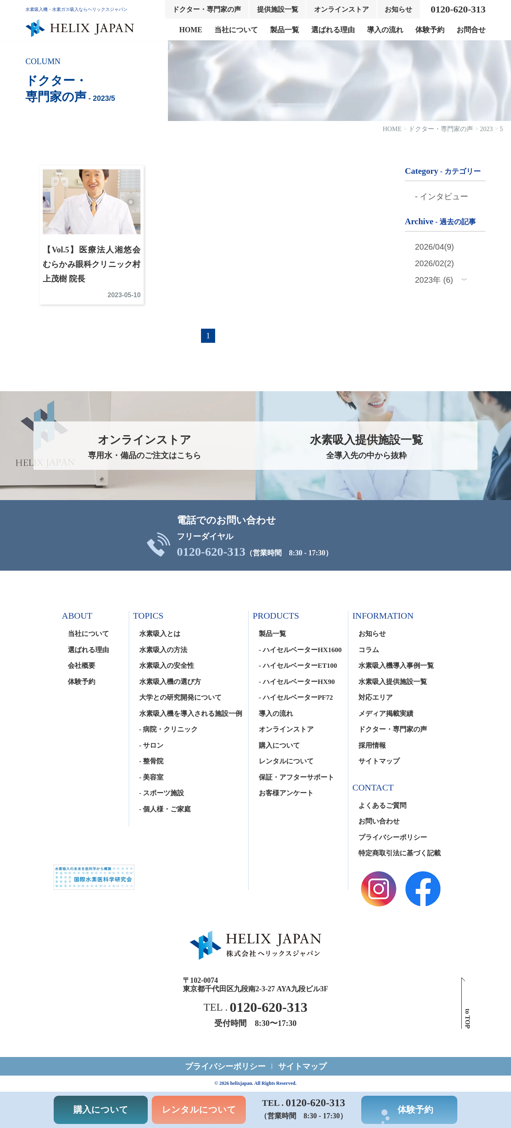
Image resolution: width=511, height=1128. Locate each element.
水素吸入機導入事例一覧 (396, 665)
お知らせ (398, 9)
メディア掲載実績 (385, 713)
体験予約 (429, 30)
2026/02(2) (434, 263)
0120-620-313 (211, 551)
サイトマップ (379, 761)
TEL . (255, 1007)
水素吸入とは (159, 634)
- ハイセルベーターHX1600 (300, 650)
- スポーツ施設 (161, 793)
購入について (279, 745)
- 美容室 (151, 777)
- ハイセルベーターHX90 (297, 682)
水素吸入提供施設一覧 (392, 682)
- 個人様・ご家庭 (165, 809)
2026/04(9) (434, 246)
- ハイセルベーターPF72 (296, 697)
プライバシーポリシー (392, 837)
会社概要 (81, 665)
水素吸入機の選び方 (170, 682)
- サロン (151, 745)
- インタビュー (441, 196)
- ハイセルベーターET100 (298, 665)
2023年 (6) (434, 279)
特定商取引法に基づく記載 (399, 853)
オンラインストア (341, 9)
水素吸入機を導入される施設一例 (190, 713)
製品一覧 (284, 30)
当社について (236, 30)
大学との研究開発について (180, 697)
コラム (368, 650)
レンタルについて (286, 761)
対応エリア (375, 697)
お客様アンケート (286, 793)
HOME (190, 30)
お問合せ (471, 30)
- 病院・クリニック (168, 729)
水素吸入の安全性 (166, 665)
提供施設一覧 (277, 9)
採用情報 (372, 745)
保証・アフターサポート (296, 777)
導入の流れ (385, 30)
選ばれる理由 (333, 30)
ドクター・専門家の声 (206, 9)
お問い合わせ (379, 821)
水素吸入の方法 (163, 650)
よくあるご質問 (382, 805)
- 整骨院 (151, 761)
